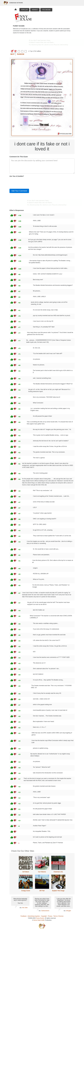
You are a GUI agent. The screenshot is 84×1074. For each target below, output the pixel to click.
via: (21, 907)
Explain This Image (58, 890)
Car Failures (42, 872)
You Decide (46, 10)
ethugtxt (68, 910)
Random (20, 54)
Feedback (24, 916)
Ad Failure (25, 872)
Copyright (44, 916)
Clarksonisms (45, 910)
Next (12, 54)
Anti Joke (25, 907)
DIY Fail (42, 890)
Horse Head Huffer (39, 920)
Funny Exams (40, 918)
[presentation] (26, 182)
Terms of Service (58, 916)
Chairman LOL (58, 872)
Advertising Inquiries (34, 916)
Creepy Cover (25, 890)
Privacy (50, 916)
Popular (24, 10)
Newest (35, 10)
